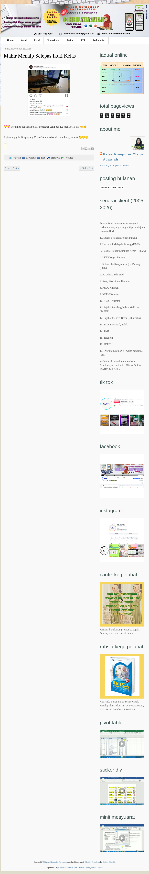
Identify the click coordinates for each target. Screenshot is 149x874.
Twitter (15, 158)
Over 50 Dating (84, 868)
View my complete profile (114, 165)
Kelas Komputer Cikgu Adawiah (123, 157)
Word (24, 40)
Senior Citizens (97, 868)
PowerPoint (53, 40)
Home (10, 40)
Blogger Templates (92, 862)
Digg (40, 158)
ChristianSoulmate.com (67, 868)
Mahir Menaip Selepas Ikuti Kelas (40, 56)
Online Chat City (110, 862)
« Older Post (86, 168)
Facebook (28, 158)
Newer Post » (12, 168)
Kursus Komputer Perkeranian (56, 862)
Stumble (67, 158)
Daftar (70, 40)
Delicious (53, 158)
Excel (37, 40)
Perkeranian (99, 40)
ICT (83, 40)
